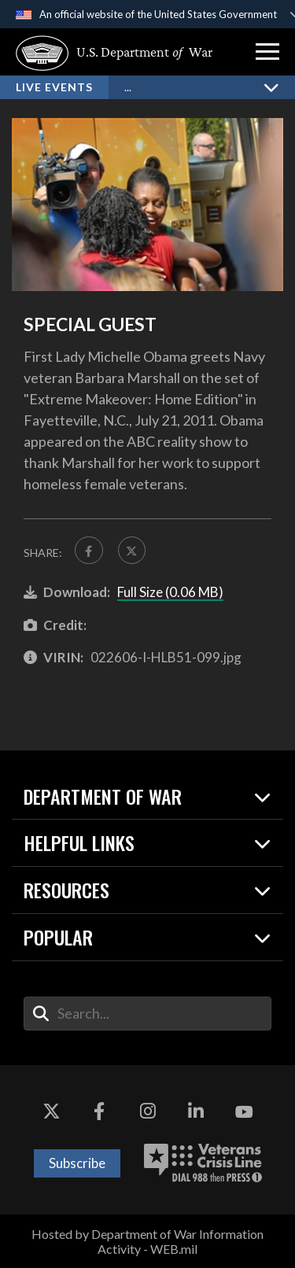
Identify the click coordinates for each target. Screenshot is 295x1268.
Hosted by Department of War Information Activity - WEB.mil (147, 1241)
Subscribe (77, 1163)
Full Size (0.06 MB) (170, 592)
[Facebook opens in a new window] (99, 1112)
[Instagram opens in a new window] (148, 1112)
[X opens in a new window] (51, 1112)
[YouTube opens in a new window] (244, 1112)
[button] (267, 52)
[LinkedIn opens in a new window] (196, 1112)
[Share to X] (132, 550)
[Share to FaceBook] (89, 550)
